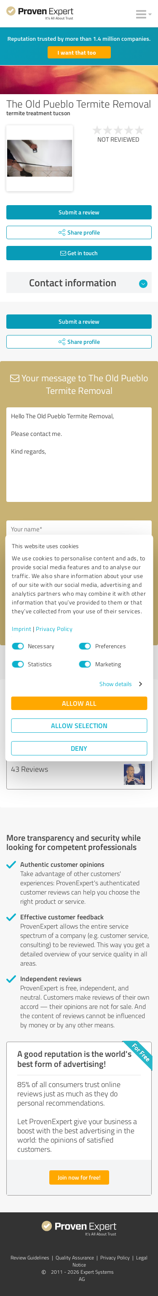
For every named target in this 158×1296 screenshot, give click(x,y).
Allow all (79, 703)
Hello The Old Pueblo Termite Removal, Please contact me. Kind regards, (79, 454)
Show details (115, 684)
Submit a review (79, 212)
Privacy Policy (54, 629)
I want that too (77, 52)
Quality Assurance (75, 1257)
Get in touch (79, 253)
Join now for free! (79, 1177)
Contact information (88, 282)
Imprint (22, 629)
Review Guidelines (30, 1257)
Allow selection (79, 725)
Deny (79, 748)
